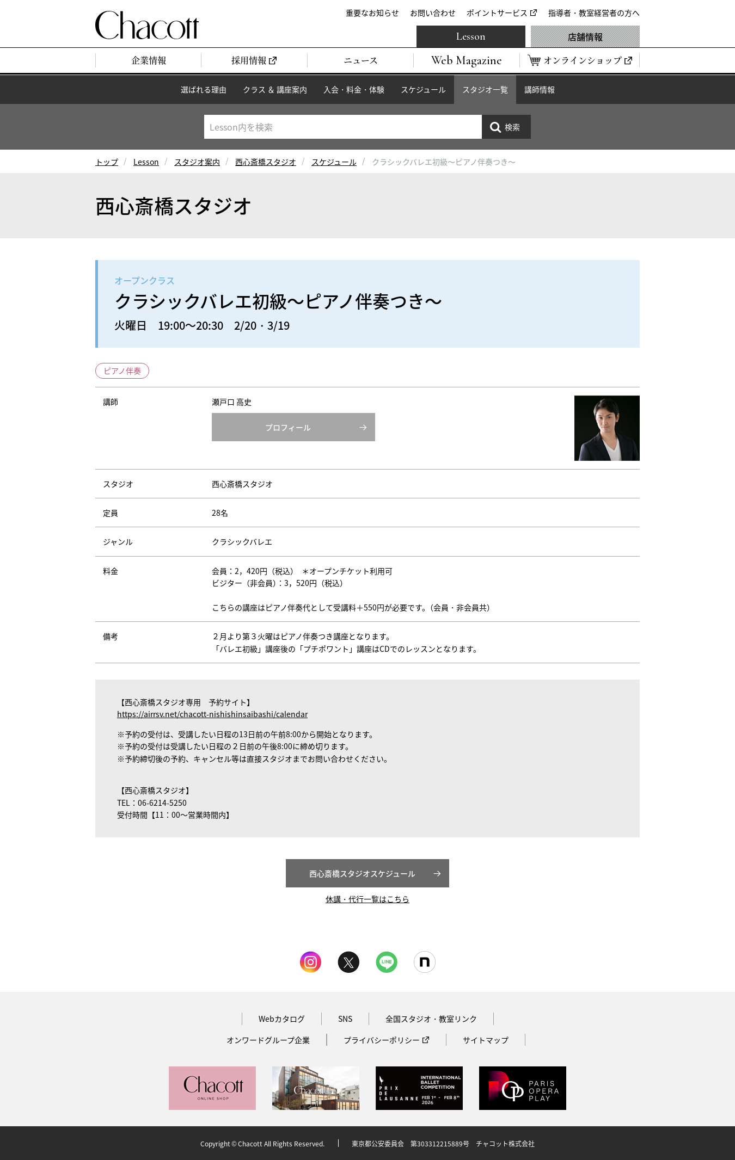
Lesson (471, 36)
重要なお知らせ (372, 12)
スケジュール (423, 89)
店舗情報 (585, 36)
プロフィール (288, 427)
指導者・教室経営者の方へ (594, 12)
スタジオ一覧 (485, 89)
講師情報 (539, 89)
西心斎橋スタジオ (265, 161)
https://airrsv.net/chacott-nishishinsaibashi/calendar (212, 713)
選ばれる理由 (203, 89)
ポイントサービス (497, 12)
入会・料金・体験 (353, 89)
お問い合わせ (433, 12)
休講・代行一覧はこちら (367, 898)
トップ (106, 161)
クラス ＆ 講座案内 (275, 89)
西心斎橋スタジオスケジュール (362, 873)
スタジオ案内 (197, 161)
